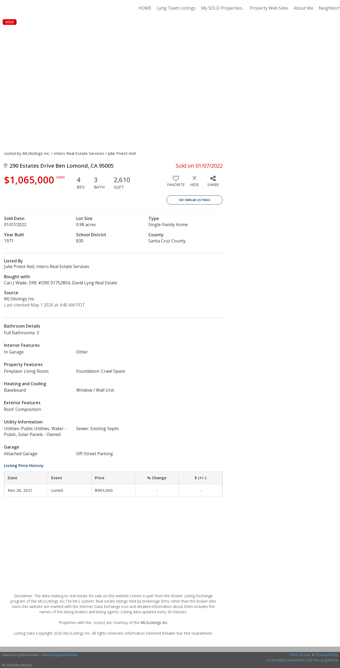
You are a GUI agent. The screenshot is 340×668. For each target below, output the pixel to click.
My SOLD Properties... (222, 8)
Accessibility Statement (284, 660)
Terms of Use (299, 654)
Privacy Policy (327, 654)
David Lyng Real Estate (59, 654)
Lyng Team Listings (176, 8)
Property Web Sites (269, 8)
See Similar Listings (194, 200)
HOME (145, 8)
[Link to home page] (41, 8)
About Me (303, 8)
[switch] (176, 183)
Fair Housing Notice (322, 660)
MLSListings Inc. (154, 622)
